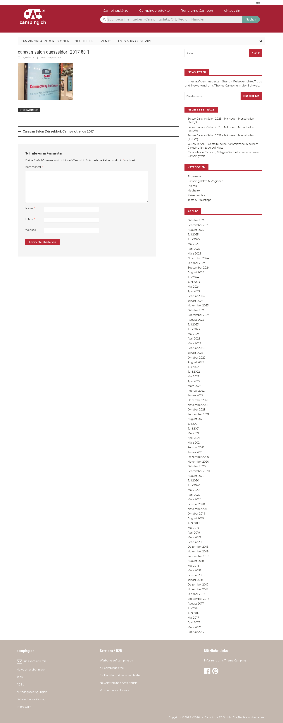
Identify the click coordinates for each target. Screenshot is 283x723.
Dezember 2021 (198, 400)
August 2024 (196, 272)
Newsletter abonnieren (31, 669)
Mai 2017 (193, 617)
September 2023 (198, 315)
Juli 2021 (193, 423)
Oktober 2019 (196, 513)
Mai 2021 (193, 433)
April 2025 (194, 248)
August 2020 (196, 476)
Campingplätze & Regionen (45, 41)
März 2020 (194, 499)
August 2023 (196, 319)
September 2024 (199, 267)
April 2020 (194, 494)
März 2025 (194, 253)
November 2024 (198, 258)
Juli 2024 (193, 277)
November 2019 (198, 509)
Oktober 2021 (196, 409)
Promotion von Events (114, 690)
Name (30, 208)
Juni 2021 (193, 428)
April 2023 (194, 338)
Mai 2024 (193, 286)
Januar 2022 (195, 395)
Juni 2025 (194, 239)
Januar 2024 (195, 301)
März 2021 (194, 442)
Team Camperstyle (50, 57)
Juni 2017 (194, 613)
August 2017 (196, 603)
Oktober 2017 (196, 594)
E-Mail (30, 219)
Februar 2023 (196, 348)
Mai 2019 (193, 527)
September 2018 (198, 556)
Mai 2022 (193, 376)
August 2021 (196, 419)
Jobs (20, 677)
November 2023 (198, 305)
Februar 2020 (196, 504)
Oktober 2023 (196, 310)
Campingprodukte (154, 10)
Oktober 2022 (196, 357)
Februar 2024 (196, 296)
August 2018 (196, 561)
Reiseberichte (197, 195)
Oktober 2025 (196, 220)
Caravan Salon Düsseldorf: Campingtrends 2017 (58, 131)
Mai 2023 (193, 334)
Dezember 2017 (198, 584)
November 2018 (198, 551)
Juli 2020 (193, 480)
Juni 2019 (194, 523)
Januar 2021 (195, 452)
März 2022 (194, 386)
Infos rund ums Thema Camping (225, 660)
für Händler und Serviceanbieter (120, 675)
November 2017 (198, 589)
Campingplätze (115, 10)
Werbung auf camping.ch (116, 660)
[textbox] (175, 19)
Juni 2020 (194, 485)
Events (105, 41)
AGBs (20, 684)
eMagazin (232, 10)
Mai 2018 (193, 565)
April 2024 (194, 291)
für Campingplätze (112, 668)
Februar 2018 (196, 575)
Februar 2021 (196, 447)
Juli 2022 (193, 367)
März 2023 (194, 343)
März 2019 (194, 537)
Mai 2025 (193, 244)
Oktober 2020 (197, 466)
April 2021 (194, 438)
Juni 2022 (194, 371)
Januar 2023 (195, 352)
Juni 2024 (194, 282)
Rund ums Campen (197, 10)
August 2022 (196, 362)
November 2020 (198, 461)
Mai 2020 (194, 490)
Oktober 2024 (197, 263)
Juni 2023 (194, 329)
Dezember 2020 (198, 457)
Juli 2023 (193, 324)
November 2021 (198, 405)
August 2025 (196, 230)
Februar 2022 (196, 390)
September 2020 (199, 471)
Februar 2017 (196, 632)
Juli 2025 (193, 234)
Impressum (24, 706)
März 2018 (194, 570)
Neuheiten (84, 41)
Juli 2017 (193, 608)
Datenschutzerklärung (31, 699)
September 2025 (198, 225)
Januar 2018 (195, 580)
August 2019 (196, 518)
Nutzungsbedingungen (32, 692)
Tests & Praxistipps (133, 41)
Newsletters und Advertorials (118, 683)
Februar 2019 (196, 542)
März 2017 (194, 627)
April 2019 (194, 532)
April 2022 (194, 381)
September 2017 (198, 598)
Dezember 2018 (198, 546)
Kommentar (34, 167)
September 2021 (198, 414)
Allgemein (194, 176)
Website (30, 230)
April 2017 (194, 622)
